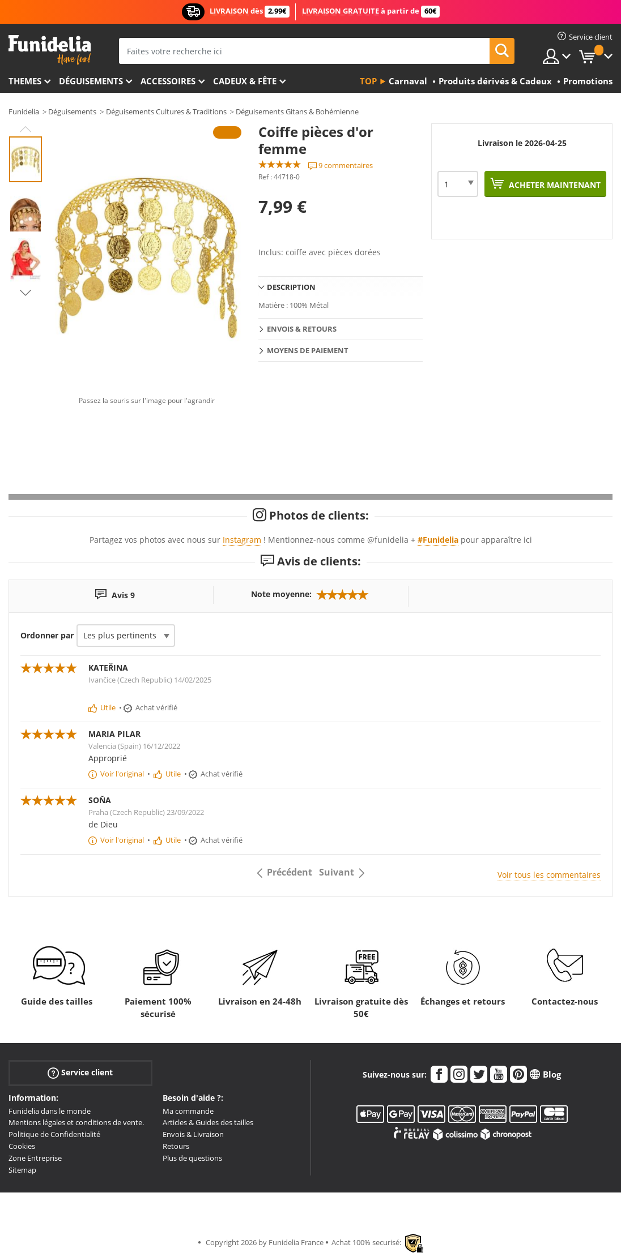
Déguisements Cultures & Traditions (166, 111)
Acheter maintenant (554, 184)
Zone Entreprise (35, 1158)
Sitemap (22, 1170)
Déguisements (91, 81)
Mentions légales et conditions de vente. (76, 1122)
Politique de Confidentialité (54, 1134)
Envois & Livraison (193, 1134)
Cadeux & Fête (245, 81)
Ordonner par (47, 635)
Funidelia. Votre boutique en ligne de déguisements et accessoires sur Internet (49, 50)
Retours (176, 1146)
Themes (24, 81)
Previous (25, 129)
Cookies (21, 1146)
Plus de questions (192, 1158)
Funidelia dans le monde (49, 1111)
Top (368, 81)
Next (25, 292)
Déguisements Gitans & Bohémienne (297, 111)
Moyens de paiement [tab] (307, 350)
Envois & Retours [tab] (302, 329)
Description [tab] (291, 287)
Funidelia (23, 111)
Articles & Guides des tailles (208, 1122)
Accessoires (168, 81)
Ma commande (188, 1111)
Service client (80, 1072)
